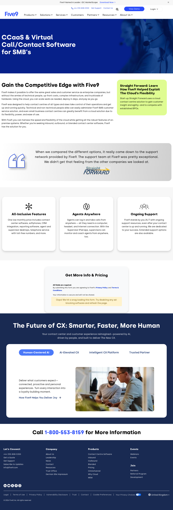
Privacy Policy (102, 288)
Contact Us (107, 8)
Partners (134, 470)
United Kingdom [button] (159, 495)
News (48, 461)
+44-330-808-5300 (81, 8)
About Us (50, 454)
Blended (92, 464)
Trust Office (51, 471)
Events (133, 458)
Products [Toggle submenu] (29, 15)
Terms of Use (19, 495)
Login (153, 9)
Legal (6, 495)
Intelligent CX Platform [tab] (104, 352)
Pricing (91, 467)
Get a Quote (9, 458)
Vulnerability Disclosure (57, 495)
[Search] (117, 9)
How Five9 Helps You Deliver (38, 397)
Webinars (134, 454)
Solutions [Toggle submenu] (45, 15)
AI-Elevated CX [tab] (69, 352)
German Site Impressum (57, 474)
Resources (50, 467)
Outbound (92, 461)
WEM (90, 478)
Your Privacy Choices (125, 495)
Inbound (92, 458)
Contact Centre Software (100, 454)
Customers (77, 15)
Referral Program (138, 474)
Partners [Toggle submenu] (92, 15)
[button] (168, 2)
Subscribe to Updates (13, 464)
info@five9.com (11, 467)
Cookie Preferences (102, 495)
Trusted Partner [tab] (139, 352)
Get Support (96, 8)
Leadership (51, 458)
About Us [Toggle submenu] (125, 15)
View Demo (134, 9)
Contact (50, 464)
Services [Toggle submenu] (60, 15)
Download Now (107, 2)
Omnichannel (94, 471)
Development (136, 477)
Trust (74, 495)
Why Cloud (93, 474)
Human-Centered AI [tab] (36, 352)
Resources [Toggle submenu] (108, 15)
